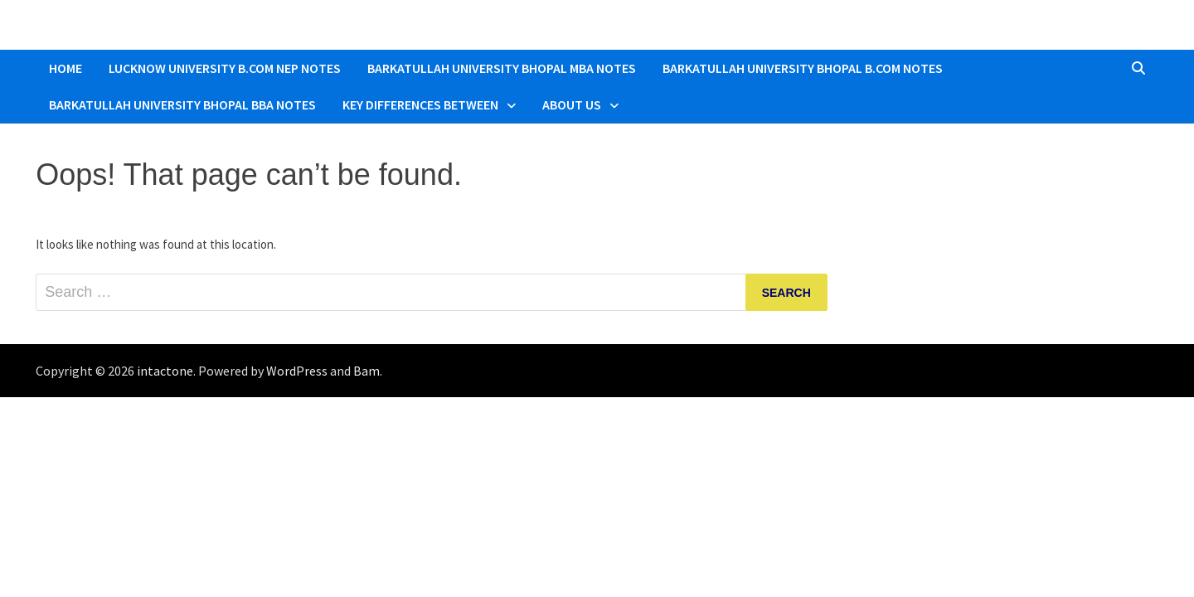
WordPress (297, 370)
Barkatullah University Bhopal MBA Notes (501, 68)
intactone (165, 370)
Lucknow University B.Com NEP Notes (225, 68)
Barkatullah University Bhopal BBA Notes (182, 104)
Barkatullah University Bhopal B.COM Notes (803, 68)
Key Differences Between (420, 104)
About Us (571, 104)
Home (65, 68)
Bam (366, 370)
